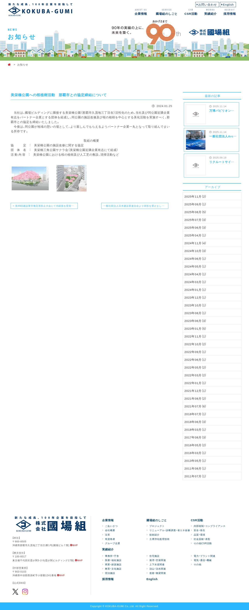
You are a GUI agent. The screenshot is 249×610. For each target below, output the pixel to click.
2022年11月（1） (195, 336)
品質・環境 (199, 534)
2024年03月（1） (195, 282)
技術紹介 (154, 534)
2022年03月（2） (195, 375)
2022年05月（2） (195, 367)
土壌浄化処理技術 (159, 539)
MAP (74, 545)
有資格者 (110, 539)
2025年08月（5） (195, 212)
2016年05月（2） (195, 445)
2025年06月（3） (195, 227)
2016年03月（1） (195, 453)
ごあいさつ (111, 526)
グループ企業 (112, 543)
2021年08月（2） (195, 398)
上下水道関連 (157, 564)
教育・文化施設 (113, 568)
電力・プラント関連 (204, 556)
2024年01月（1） (195, 290)
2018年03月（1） (195, 429)
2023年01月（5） (195, 328)
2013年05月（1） (195, 460)
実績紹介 (210, 12)
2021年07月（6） (195, 406)
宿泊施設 (110, 573)
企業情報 (141, 12)
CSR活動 (190, 12)
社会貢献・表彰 (202, 539)
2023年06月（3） (195, 321)
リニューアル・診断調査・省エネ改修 (169, 530)
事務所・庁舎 (112, 556)
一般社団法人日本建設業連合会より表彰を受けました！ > (135, 205)
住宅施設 (154, 556)
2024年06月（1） (195, 258)
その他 (197, 564)
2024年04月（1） (195, 274)
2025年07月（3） (195, 220)
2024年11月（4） (195, 243)
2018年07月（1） (195, 414)
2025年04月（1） (195, 235)
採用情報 (230, 12)
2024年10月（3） (195, 251)
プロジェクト (157, 526)
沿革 (107, 534)
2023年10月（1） (195, 305)
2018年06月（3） (195, 422)
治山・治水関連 (157, 568)
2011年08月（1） (195, 468)
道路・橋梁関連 (157, 573)
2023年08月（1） (195, 313)
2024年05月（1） (195, 266)
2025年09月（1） (195, 204)
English (228, 4)
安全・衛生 (199, 530)
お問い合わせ (207, 4)
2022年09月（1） (195, 352)
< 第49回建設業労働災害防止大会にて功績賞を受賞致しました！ (45, 205)
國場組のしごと (167, 12)
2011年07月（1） (195, 476)
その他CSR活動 (203, 543)
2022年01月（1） (195, 383)
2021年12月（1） (195, 391)
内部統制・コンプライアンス (209, 526)
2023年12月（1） (195, 297)
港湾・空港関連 (157, 560)
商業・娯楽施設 (113, 564)
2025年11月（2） (195, 196)
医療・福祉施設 (113, 560)
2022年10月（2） (195, 344)
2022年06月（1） (195, 359)
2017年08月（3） (195, 437)
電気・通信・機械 (203, 560)
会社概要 (110, 530)
